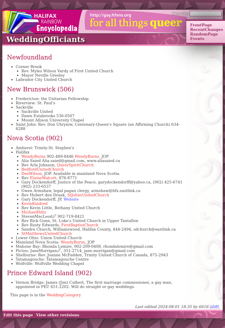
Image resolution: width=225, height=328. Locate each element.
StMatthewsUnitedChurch (46, 233)
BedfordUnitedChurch (42, 169)
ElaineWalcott (43, 178)
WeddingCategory (63, 295)
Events (197, 38)
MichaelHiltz (33, 212)
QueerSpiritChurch (75, 165)
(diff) (214, 307)
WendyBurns (33, 156)
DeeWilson (31, 173)
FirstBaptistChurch (79, 225)
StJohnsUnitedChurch (88, 195)
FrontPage (201, 25)
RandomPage (204, 34)
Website (71, 199)
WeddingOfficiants (45, 39)
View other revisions (57, 315)
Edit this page (18, 315)
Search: (180, 13)
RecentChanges (206, 29)
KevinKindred (34, 203)
